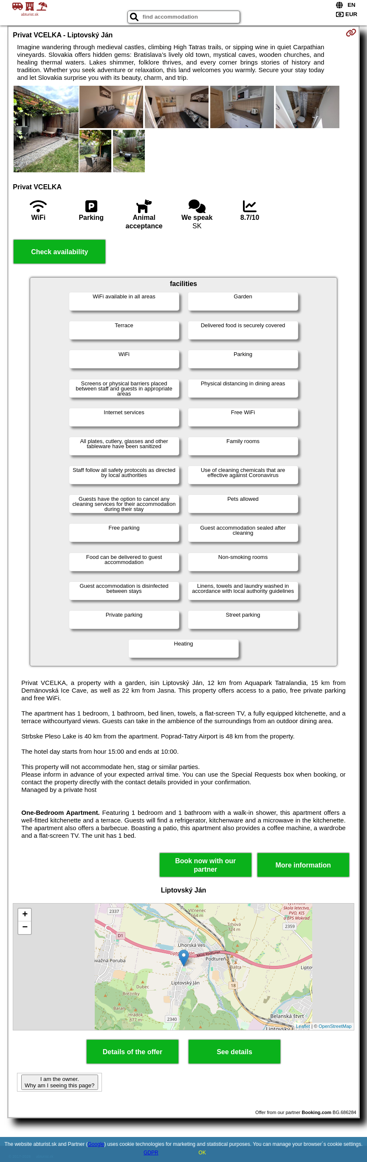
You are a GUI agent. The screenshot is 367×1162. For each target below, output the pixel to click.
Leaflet (303, 1026)
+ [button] (25, 915)
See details (234, 1051)
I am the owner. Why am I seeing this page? (59, 1082)
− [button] (25, 927)
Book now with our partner (205, 865)
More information (303, 865)
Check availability (59, 251)
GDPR (151, 1153)
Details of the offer (132, 1051)
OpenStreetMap (335, 1026)
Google (96, 1144)
